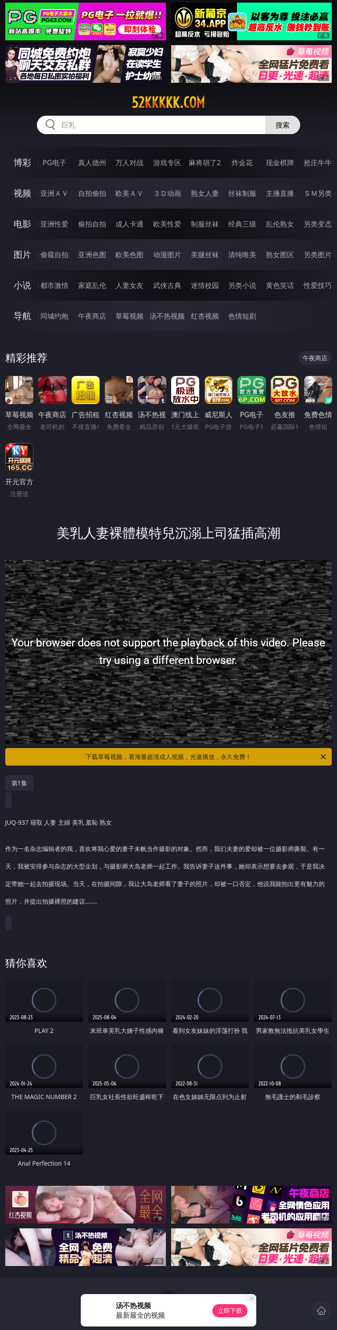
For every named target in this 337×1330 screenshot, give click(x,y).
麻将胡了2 (205, 162)
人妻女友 (129, 285)
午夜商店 (92, 316)
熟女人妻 (205, 193)
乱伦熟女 (280, 224)
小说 (22, 285)
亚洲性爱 (54, 224)
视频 (22, 193)
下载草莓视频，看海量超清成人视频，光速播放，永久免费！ (206, 757)
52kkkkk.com (168, 102)
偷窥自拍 (54, 254)
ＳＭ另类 (318, 193)
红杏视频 (205, 316)
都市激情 (54, 285)
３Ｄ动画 (167, 193)
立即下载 (230, 1310)
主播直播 (280, 193)
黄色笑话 (280, 285)
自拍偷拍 (92, 193)
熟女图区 (280, 254)
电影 (22, 224)
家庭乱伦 (92, 285)
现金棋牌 (280, 162)
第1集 (19, 783)
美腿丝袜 (205, 254)
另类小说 (242, 285)
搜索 (283, 125)
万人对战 (129, 162)
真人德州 (92, 162)
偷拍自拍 (92, 224)
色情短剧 (242, 316)
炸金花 (242, 162)
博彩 (22, 162)
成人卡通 (129, 224)
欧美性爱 (167, 224)
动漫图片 (167, 254)
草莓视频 (129, 316)
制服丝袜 (205, 224)
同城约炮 (54, 316)
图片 (22, 254)
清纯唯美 (242, 254)
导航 (22, 316)
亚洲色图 (92, 254)
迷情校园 (205, 285)
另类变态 (318, 224)
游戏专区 (167, 162)
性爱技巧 (318, 285)
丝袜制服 (242, 193)
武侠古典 (167, 285)
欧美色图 (129, 254)
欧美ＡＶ (129, 193)
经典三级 (242, 224)
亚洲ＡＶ (54, 193)
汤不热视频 (167, 316)
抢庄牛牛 (318, 162)
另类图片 (318, 254)
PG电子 (54, 162)
